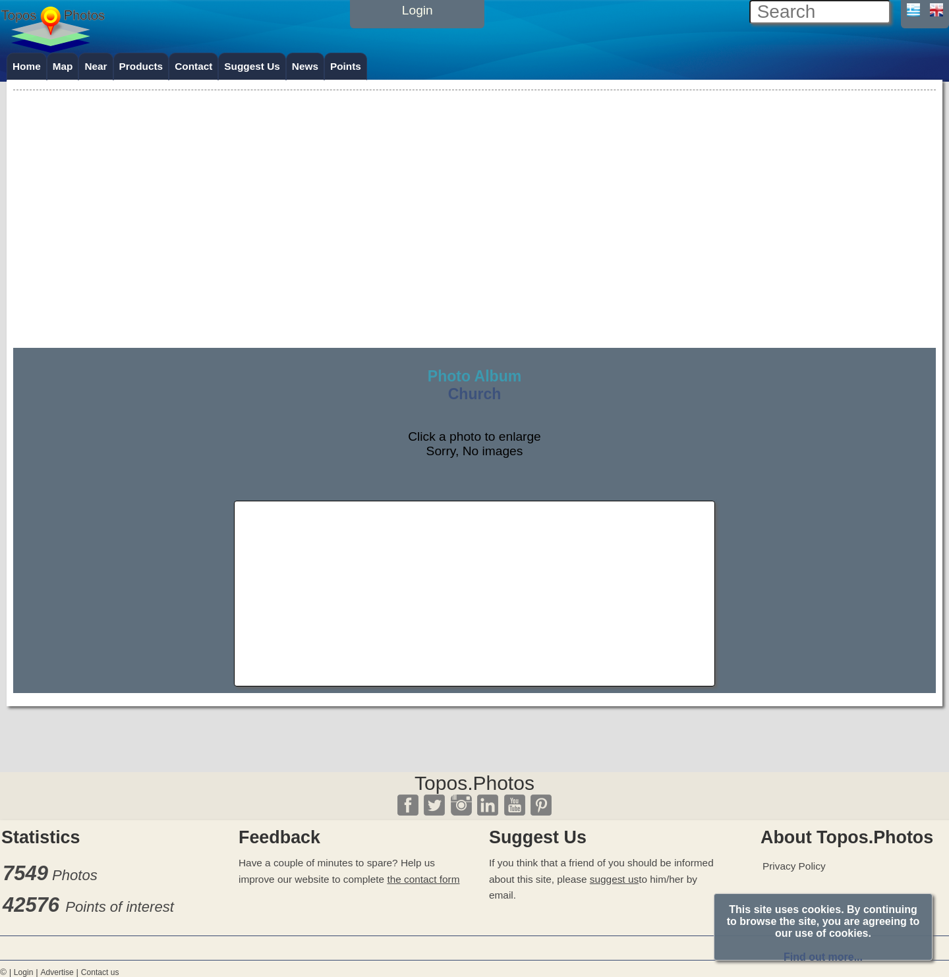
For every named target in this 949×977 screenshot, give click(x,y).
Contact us (100, 972)
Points (345, 66)
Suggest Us (252, 66)
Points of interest (119, 907)
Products (141, 66)
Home (27, 66)
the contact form (423, 879)
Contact (193, 66)
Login (24, 972)
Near (95, 66)
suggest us (614, 879)
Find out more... (823, 957)
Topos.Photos (474, 783)
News (305, 66)
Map (63, 66)
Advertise (56, 972)
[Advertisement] (474, 186)
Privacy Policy (794, 866)
